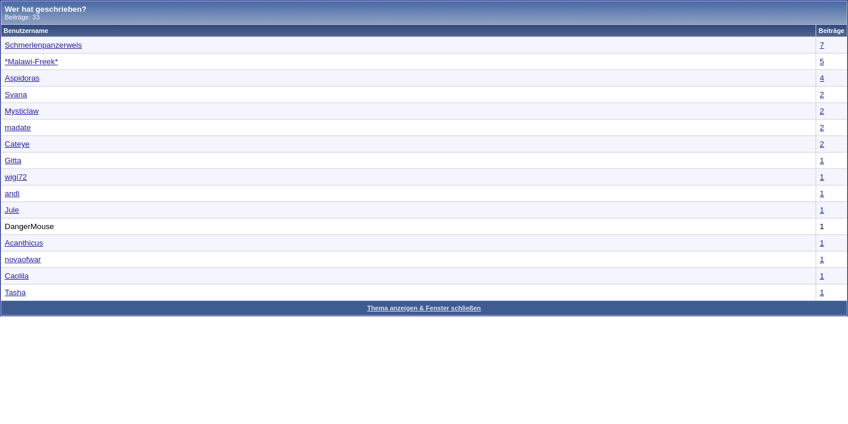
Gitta (13, 160)
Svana (16, 94)
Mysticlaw (22, 111)
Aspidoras (22, 78)
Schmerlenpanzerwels (43, 45)
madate (18, 127)
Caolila (17, 275)
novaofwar (23, 259)
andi (12, 193)
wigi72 (16, 177)
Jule (12, 210)
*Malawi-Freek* (31, 61)
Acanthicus (24, 242)
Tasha (15, 292)
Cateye (17, 144)
